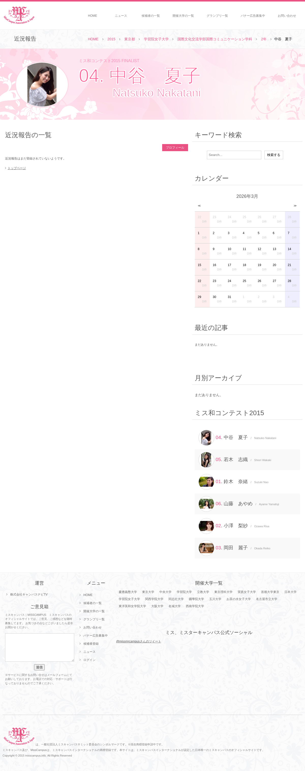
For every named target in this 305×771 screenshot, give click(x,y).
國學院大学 (196, 599)
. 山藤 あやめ (239, 504)
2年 (264, 39)
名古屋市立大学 (266, 599)
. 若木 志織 (235, 460)
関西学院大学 (154, 599)
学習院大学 (184, 592)
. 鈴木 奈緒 (233, 482)
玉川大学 (215, 599)
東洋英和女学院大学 (132, 606)
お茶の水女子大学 (238, 599)
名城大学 (175, 606)
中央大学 (165, 592)
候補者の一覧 (151, 15)
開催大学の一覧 (183, 15)
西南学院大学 (195, 606)
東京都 (129, 39)
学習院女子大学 (156, 39)
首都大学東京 (270, 592)
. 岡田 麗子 (234, 548)
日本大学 (290, 592)
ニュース (121, 15)
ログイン (89, 660)
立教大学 (203, 592)
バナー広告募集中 (253, 15)
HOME (92, 15)
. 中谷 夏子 (237, 438)
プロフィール (175, 147)
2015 (111, 39)
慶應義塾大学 (128, 592)
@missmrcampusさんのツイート (138, 641)
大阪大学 (157, 606)
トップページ (17, 168)
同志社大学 (176, 599)
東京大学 (148, 592)
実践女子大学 (247, 592)
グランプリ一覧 (217, 15)
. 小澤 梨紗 (234, 526)
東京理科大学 (223, 592)
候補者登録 (91, 643)
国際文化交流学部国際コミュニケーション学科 (214, 39)
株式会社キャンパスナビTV (29, 594)
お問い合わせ (287, 15)
